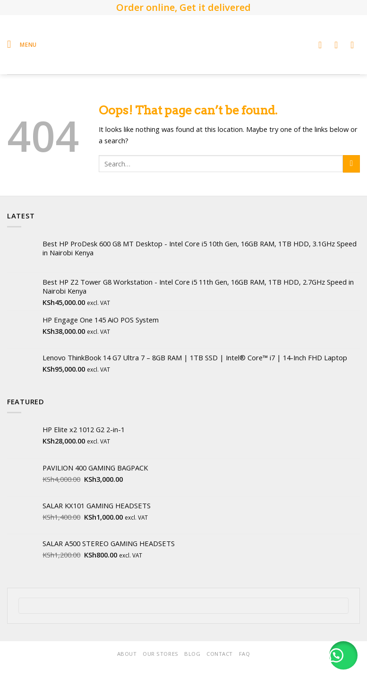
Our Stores (161, 653)
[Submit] (351, 163)
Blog (192, 653)
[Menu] (22, 45)
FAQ (244, 653)
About (127, 653)
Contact (219, 653)
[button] (343, 655)
